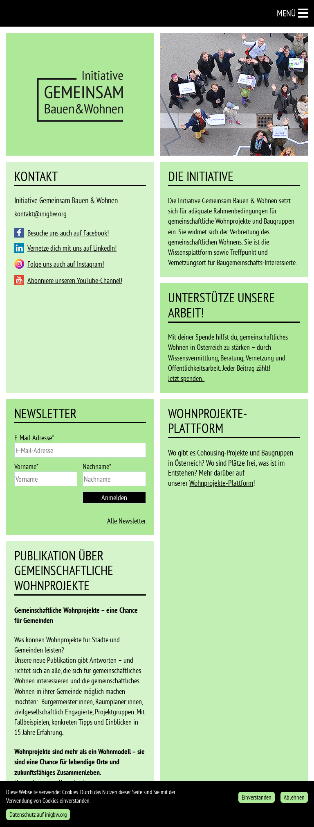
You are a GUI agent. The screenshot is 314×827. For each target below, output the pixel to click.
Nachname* (97, 466)
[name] (45, 478)
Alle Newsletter (126, 521)
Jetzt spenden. (186, 378)
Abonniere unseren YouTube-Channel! (74, 280)
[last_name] (114, 478)
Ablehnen (294, 799)
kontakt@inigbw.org (40, 213)
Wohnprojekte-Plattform (221, 483)
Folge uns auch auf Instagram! (65, 264)
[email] (80, 450)
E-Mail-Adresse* (34, 437)
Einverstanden (256, 799)
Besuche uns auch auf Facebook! (68, 233)
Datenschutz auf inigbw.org (38, 816)
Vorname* (26, 466)
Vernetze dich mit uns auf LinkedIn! (72, 248)
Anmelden (114, 497)
